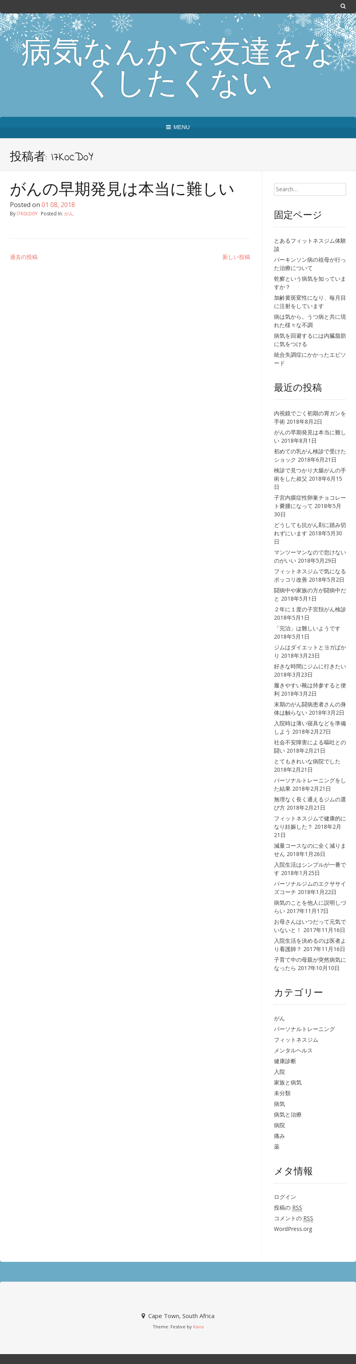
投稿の (288, 1208)
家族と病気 (288, 1082)
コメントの (293, 1218)
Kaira (198, 1327)
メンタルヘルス (293, 1050)
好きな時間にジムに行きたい (310, 666)
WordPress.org (293, 1229)
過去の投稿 (24, 257)
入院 (279, 1071)
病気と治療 (288, 1114)
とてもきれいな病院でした (307, 761)
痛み (279, 1136)
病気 (279, 1103)
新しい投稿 (236, 257)
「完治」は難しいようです (307, 628)
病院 (279, 1125)
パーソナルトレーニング (304, 1029)
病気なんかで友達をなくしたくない (178, 70)
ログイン (285, 1196)
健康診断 (285, 1061)
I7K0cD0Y (27, 213)
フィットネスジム (296, 1039)
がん (69, 213)
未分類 (282, 1093)
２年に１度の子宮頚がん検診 (310, 609)
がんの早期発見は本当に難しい (122, 190)
